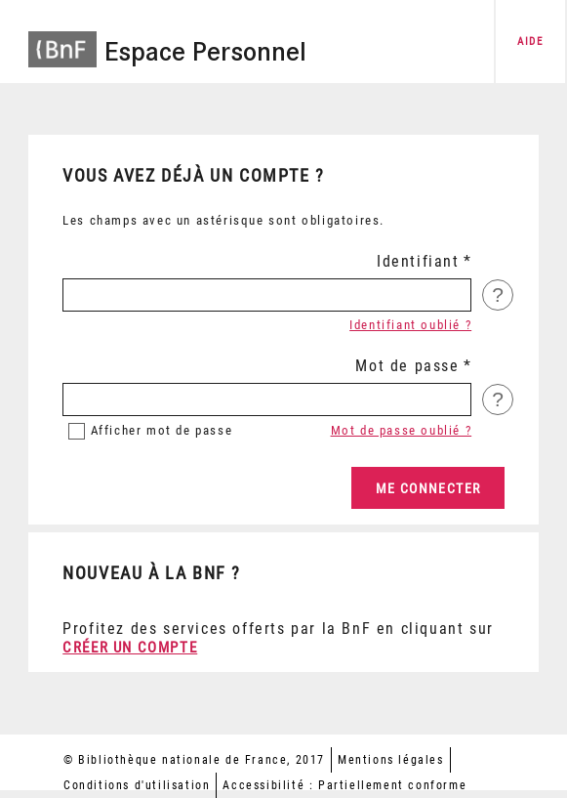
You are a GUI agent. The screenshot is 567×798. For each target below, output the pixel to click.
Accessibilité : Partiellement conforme (344, 785)
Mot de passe (407, 366)
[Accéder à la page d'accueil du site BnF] (62, 39)
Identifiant (418, 261)
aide (530, 41)
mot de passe (162, 430)
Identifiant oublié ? (410, 324)
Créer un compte (129, 647)
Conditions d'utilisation (136, 785)
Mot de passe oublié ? (401, 430)
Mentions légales (391, 760)
